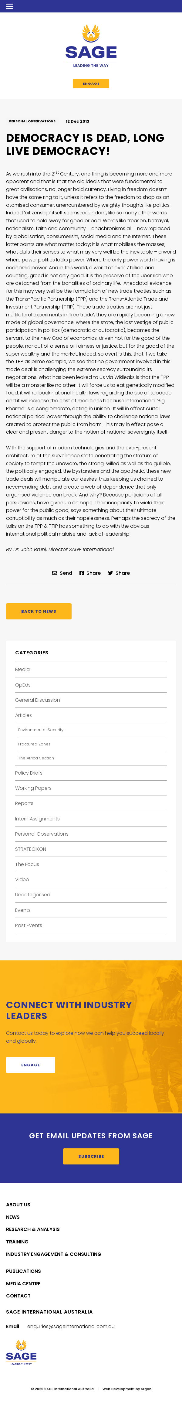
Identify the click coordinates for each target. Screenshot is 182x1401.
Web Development (119, 1388)
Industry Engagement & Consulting (53, 1254)
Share (90, 573)
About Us (18, 1204)
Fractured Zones (34, 744)
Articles (23, 715)
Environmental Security (40, 730)
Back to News (38, 611)
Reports (24, 803)
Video (22, 879)
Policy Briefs (28, 772)
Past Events (28, 925)
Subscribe (91, 1156)
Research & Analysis (33, 1229)
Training (17, 1241)
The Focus (27, 864)
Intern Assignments (37, 818)
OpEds (23, 684)
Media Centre (23, 1283)
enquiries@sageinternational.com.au (71, 1326)
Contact (18, 1295)
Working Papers (33, 788)
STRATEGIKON (30, 849)
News (13, 1217)
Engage (91, 83)
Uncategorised (32, 894)
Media (22, 669)
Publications (23, 1271)
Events (23, 910)
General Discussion (37, 700)
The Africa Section (36, 758)
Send (62, 573)
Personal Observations (32, 121)
